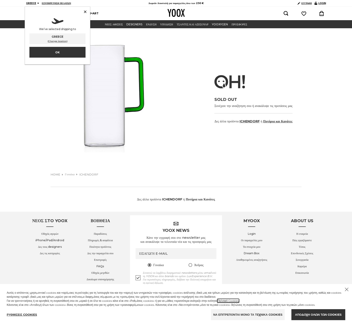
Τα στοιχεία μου (251, 246)
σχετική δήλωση (154, 283)
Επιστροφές (100, 259)
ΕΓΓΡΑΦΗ (304, 3)
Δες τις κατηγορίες (50, 253)
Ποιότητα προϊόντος (100, 246)
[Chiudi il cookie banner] (346, 289)
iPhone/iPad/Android (49, 240)
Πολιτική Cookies (228, 300)
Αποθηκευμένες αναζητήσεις (251, 259)
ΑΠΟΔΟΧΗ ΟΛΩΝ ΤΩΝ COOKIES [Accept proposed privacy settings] (318, 314)
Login (252, 233)
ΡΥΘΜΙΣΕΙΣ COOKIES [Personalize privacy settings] (22, 314)
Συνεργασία (302, 259)
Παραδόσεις (100, 233)
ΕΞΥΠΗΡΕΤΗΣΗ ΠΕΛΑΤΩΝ (56, 3)
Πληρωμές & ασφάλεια (100, 240)
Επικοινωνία (302, 272)
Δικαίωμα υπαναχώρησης (100, 279)
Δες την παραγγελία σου (100, 253)
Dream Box (252, 253)
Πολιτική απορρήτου (201, 279)
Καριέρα (302, 266)
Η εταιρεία (302, 233)
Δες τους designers (50, 246)
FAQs (100, 266)
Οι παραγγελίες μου (251, 240)
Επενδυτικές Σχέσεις (302, 253)
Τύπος (302, 246)
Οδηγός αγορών (50, 233)
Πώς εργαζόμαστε (302, 240)
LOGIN (320, 3)
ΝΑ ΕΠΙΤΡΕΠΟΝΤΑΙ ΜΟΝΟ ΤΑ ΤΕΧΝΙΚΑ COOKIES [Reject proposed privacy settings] (247, 314)
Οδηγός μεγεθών (100, 272)
